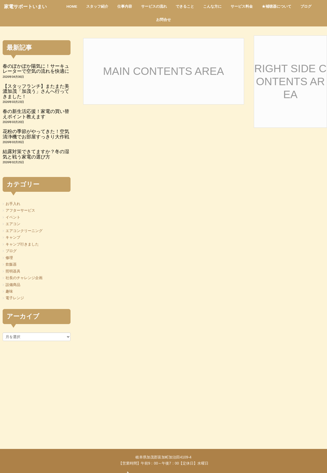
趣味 (9, 291)
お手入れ (13, 204)
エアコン (13, 224)
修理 (9, 258)
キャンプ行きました (22, 244)
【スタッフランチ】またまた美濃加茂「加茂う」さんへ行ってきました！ (36, 91)
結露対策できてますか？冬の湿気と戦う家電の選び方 (36, 154)
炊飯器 (11, 264)
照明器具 (13, 271)
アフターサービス (20, 210)
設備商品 (13, 285)
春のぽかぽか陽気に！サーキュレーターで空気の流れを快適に (36, 68)
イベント (13, 217)
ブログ (11, 251)
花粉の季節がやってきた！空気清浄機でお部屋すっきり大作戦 (36, 134)
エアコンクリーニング (24, 231)
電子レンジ (15, 298)
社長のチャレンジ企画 (24, 278)
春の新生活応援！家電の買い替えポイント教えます (36, 114)
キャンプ (13, 237)
